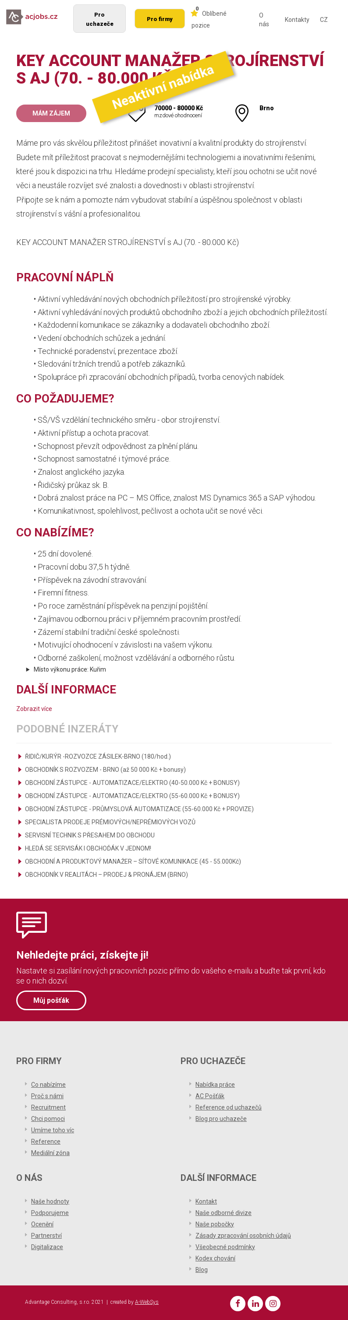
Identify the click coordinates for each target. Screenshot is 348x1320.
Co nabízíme (48, 1084)
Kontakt (206, 1201)
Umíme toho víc (52, 1130)
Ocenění (42, 1224)
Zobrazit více (34, 708)
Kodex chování (215, 1258)
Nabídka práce (215, 1084)
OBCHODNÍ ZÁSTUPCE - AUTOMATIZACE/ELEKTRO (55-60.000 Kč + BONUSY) (132, 795)
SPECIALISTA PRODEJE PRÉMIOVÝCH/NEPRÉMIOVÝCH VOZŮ (110, 822)
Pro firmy (160, 19)
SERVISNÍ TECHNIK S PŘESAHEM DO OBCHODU (90, 835)
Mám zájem (51, 113)
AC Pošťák (209, 1095)
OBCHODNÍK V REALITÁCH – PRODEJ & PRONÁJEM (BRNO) (106, 874)
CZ (324, 19)
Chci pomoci (48, 1118)
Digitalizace (47, 1246)
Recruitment (48, 1107)
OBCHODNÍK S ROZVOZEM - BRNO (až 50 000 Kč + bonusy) (105, 769)
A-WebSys (147, 1302)
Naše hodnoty (50, 1201)
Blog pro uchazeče (221, 1118)
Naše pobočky (214, 1224)
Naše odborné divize (223, 1212)
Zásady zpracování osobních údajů (243, 1235)
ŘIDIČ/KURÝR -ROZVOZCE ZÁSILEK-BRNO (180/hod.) (98, 756)
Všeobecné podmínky (225, 1246)
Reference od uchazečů (228, 1107)
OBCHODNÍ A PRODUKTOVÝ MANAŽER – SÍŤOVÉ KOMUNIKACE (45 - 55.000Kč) (133, 861)
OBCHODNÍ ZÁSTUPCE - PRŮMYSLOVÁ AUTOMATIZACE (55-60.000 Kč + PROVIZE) (139, 808)
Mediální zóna (50, 1152)
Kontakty (297, 19)
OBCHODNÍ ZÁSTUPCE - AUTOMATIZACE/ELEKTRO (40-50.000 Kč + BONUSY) (132, 782)
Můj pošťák (51, 1000)
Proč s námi (47, 1095)
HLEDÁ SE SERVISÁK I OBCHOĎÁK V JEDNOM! (88, 848)
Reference (45, 1141)
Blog (201, 1269)
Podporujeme (50, 1212)
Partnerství (46, 1235)
